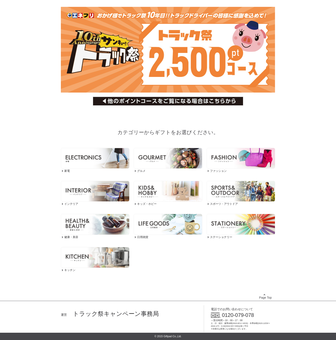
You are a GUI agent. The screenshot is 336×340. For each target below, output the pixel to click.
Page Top (265, 297)
